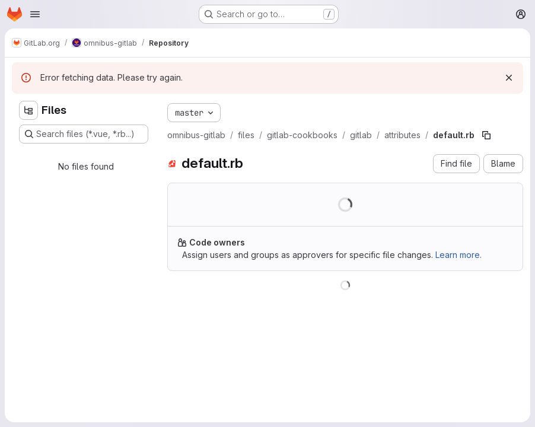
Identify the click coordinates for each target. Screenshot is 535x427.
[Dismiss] (509, 78)
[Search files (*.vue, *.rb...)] (83, 134)
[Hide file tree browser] (28, 110)
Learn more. (458, 255)
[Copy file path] (486, 135)
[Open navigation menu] (35, 14)
